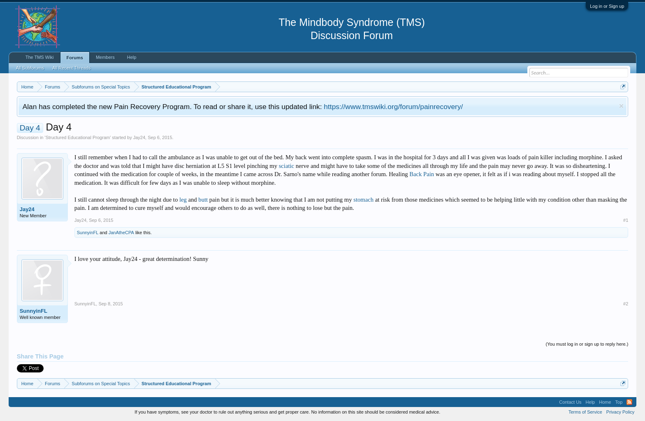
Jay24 (139, 137)
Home (605, 402)
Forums (75, 57)
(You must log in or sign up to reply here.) (587, 344)
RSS (629, 402)
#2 (625, 303)
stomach (363, 199)
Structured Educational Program (78, 137)
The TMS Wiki (40, 57)
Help (132, 57)
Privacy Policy (620, 411)
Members (105, 57)
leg (183, 199)
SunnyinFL (88, 232)
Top (619, 402)
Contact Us (570, 402)
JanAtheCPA (121, 232)
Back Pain (421, 174)
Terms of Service (585, 411)
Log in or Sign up (607, 6)
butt (203, 199)
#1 (625, 220)
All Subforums (30, 67)
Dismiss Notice (621, 106)
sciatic (286, 166)
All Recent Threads (71, 67)
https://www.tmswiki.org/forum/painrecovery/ (393, 106)
